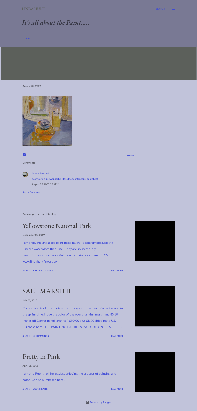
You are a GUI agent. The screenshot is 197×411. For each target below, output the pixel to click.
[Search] (160, 9)
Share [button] (130, 155)
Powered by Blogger (99, 402)
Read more (116, 270)
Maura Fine (38, 173)
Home (27, 38)
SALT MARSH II (46, 290)
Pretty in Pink (41, 356)
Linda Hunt (33, 8)
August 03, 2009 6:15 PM (45, 184)
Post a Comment (31, 192)
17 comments (40, 336)
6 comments (39, 389)
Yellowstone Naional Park (56, 225)
